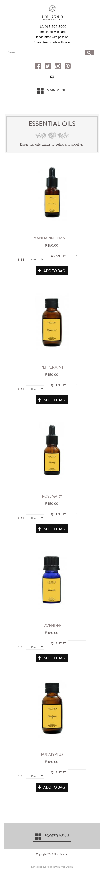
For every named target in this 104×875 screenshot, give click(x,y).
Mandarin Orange (52, 238)
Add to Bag (51, 271)
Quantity (58, 256)
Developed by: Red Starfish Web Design (52, 867)
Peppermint (52, 367)
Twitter (48, 66)
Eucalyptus (52, 754)
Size (21, 260)
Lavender (52, 625)
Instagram (58, 66)
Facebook (38, 66)
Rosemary (52, 496)
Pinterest (68, 66)
